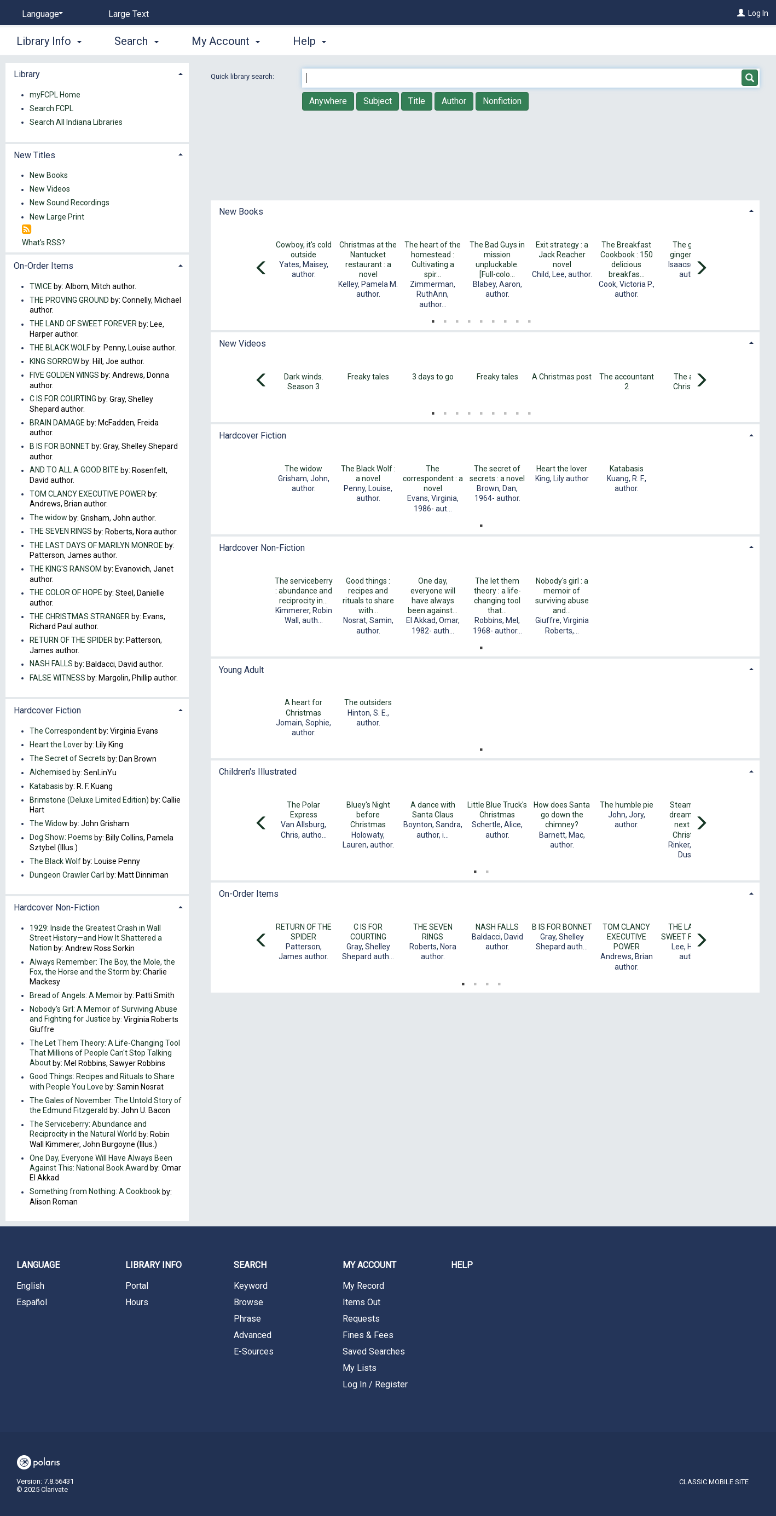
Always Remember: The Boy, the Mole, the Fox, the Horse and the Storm (102, 967)
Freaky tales (368, 376)
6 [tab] (493, 319)
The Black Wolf (55, 861)
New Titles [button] (34, 155)
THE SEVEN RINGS (61, 531)
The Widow (49, 823)
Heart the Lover (56, 744)
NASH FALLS (497, 927)
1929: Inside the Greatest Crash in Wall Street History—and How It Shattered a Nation (96, 938)
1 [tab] (433, 319)
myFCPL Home (55, 94)
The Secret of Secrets (68, 758)
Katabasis (627, 468)
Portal (136, 1286)
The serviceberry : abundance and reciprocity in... (304, 591)
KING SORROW (54, 361)
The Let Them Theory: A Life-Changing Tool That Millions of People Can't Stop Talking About (105, 1053)
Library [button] (27, 74)
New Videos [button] (242, 343)
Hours (136, 1302)
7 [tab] (505, 319)
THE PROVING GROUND (69, 300)
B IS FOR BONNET (562, 927)
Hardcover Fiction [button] (252, 435)
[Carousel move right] (701, 269)
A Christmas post (562, 376)
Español (31, 1302)
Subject (377, 101)
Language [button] (38, 1265)
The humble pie (626, 804)
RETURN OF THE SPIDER (71, 640)
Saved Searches (374, 1351)
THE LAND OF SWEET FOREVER (83, 324)
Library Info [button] (49, 41)
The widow (303, 468)
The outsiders (368, 702)
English (30, 1286)
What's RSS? (43, 242)
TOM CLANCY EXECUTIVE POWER (626, 937)
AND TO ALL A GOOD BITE (74, 470)
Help (462, 1265)
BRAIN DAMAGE (57, 422)
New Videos (50, 189)
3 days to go (433, 376)
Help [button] (309, 41)
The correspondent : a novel (433, 478)
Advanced (252, 1335)
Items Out (361, 1302)
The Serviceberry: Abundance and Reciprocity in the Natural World (88, 1129)
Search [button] (136, 41)
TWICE (41, 286)
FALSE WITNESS (57, 677)
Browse (248, 1302)
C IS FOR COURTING (63, 399)
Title (416, 101)
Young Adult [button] (241, 670)
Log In (758, 13)
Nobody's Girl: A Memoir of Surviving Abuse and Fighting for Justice (103, 1014)
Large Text (128, 14)
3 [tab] (457, 319)
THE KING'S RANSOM (66, 568)
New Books (49, 175)
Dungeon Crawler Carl (67, 875)
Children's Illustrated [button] (258, 771)
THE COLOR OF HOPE (66, 593)
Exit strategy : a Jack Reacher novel (562, 254)
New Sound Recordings (69, 203)
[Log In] (741, 13)
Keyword (251, 1286)
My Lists (360, 1368)
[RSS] (26, 229)
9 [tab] (529, 319)
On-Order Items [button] (249, 894)
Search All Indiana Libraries (76, 122)
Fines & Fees (368, 1335)
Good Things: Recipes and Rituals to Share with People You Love (102, 1082)
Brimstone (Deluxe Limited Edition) (89, 800)
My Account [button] (226, 41)
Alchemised (50, 772)
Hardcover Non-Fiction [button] (262, 548)
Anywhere (328, 101)
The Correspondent (63, 731)
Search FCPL (51, 108)
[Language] (40, 14)
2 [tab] (445, 319)
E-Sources (254, 1351)
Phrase (247, 1318)
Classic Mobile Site (714, 1482)
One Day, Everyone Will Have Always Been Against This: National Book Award (101, 1163)
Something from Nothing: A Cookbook (95, 1192)
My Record (363, 1286)
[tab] (485, 210)
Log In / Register (375, 1384)
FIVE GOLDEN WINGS (64, 375)
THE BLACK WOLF (60, 347)
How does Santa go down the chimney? (562, 814)
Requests (361, 1318)
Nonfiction (502, 101)
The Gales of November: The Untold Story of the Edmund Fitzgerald (106, 1105)
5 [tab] (481, 319)
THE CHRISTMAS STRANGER (80, 616)
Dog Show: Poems (61, 837)
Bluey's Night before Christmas (368, 814)
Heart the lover (561, 468)
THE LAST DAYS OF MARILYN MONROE (96, 545)
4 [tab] (469, 319)
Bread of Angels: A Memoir (76, 995)
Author (454, 101)
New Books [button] (241, 211)
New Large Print (57, 216)
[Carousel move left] (261, 269)
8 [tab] (517, 319)
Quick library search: (243, 76)
